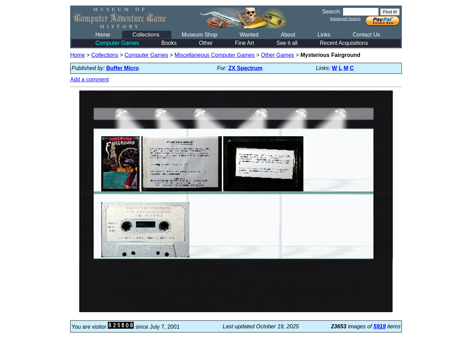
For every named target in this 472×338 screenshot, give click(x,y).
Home (102, 35)
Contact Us (366, 35)
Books (169, 43)
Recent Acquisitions (344, 43)
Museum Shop (199, 35)
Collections (145, 35)
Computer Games (117, 43)
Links (324, 35)
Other (206, 43)
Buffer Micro (122, 68)
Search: (331, 11)
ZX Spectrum (245, 68)
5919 (380, 326)
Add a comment (89, 79)
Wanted (248, 35)
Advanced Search (345, 19)
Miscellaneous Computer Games (214, 55)
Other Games (277, 55)
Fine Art (244, 43)
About (288, 35)
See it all (287, 43)
